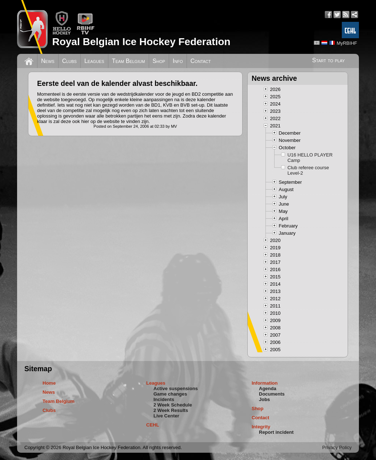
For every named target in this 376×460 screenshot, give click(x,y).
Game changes (170, 394)
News (48, 61)
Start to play (328, 60)
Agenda (267, 388)
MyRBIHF (347, 43)
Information (265, 383)
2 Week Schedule (172, 405)
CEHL (152, 425)
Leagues (94, 61)
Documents (272, 394)
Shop (159, 61)
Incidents (163, 399)
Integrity (261, 426)
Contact (201, 61)
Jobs (264, 399)
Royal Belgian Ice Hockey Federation (141, 41)
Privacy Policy (337, 447)
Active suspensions (175, 388)
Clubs (69, 61)
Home (49, 383)
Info (178, 61)
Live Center (166, 416)
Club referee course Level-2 (308, 170)
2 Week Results (170, 410)
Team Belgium (128, 61)
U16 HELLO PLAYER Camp (310, 157)
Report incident (276, 432)
